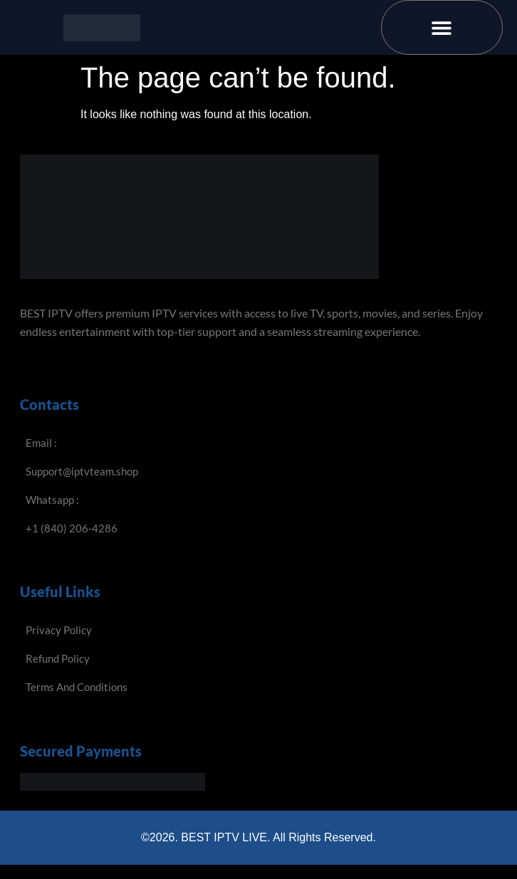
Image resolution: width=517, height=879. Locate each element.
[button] (442, 27)
